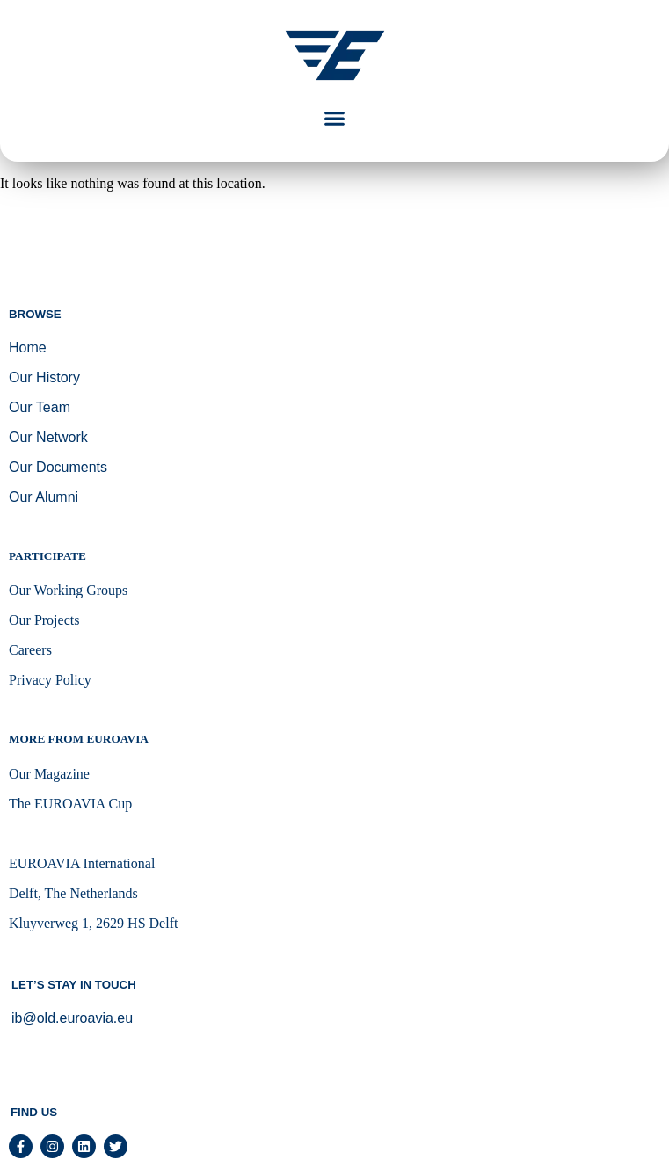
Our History (44, 377)
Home (28, 347)
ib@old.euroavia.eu (72, 1018)
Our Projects (44, 619)
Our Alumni (43, 496)
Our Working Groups (68, 590)
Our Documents (58, 467)
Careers (30, 649)
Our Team (39, 407)
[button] (335, 118)
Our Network (48, 437)
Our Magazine (49, 773)
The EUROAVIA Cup (70, 803)
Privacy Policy (50, 679)
